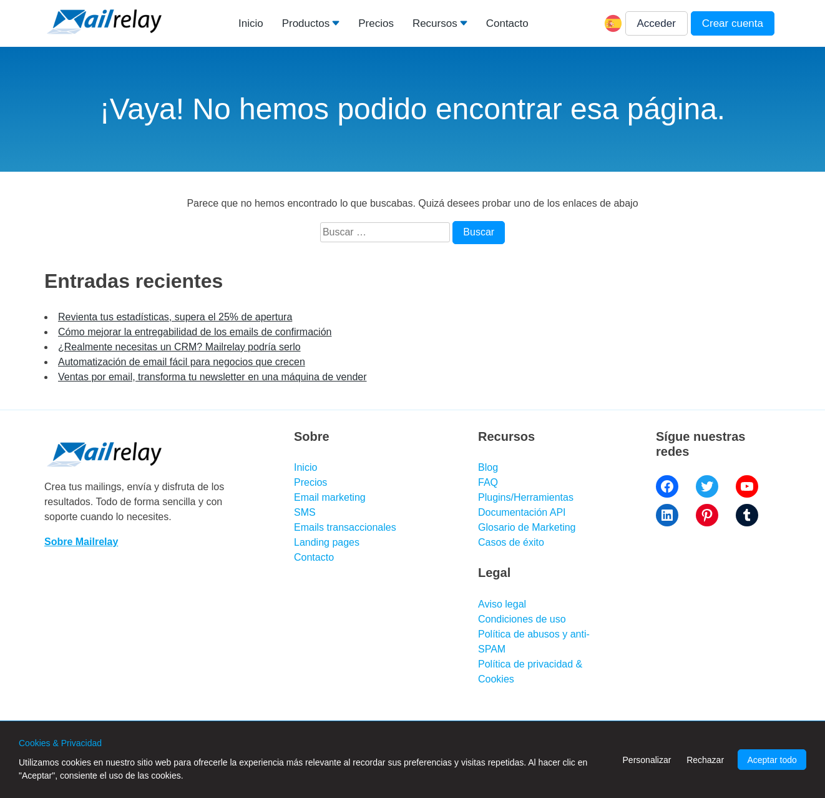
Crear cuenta (732, 23)
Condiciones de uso (522, 619)
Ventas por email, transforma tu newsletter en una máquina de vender (212, 377)
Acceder (656, 23)
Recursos (434, 23)
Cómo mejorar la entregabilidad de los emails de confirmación (194, 332)
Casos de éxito (511, 542)
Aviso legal (502, 604)
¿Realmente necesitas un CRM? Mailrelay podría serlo (179, 347)
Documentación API (522, 512)
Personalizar (647, 760)
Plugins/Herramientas (526, 497)
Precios (376, 23)
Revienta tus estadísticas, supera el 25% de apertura (175, 317)
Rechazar (705, 760)
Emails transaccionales (345, 527)
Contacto (507, 23)
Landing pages (326, 542)
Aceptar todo (771, 760)
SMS (305, 512)
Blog (488, 467)
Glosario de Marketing (527, 527)
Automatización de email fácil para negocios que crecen (181, 362)
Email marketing (330, 497)
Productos (306, 23)
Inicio (250, 23)
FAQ (488, 482)
